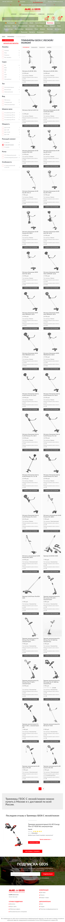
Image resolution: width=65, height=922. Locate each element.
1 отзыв (54, 687)
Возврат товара (44, 897)
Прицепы (52, 26)
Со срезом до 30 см (9, 115)
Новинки (41, 14)
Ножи (31, 23)
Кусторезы (58, 29)
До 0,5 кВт (7, 127)
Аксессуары (40, 32)
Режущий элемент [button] (9, 139)
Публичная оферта (15, 909)
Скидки (42, 906)
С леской (6, 142)
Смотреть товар (34, 842)
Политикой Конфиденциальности (41, 877)
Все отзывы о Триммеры (32, 851)
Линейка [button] (5, 47)
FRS (5, 70)
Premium (6, 55)
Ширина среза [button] (7, 109)
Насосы (57, 23)
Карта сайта (13, 906)
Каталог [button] (14, 14)
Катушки (32, 26)
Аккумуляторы (8, 29)
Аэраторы (7, 26)
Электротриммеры (9, 104)
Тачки (59, 26)
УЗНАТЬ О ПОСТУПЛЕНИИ (30, 85)
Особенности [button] (7, 162)
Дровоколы (29, 29)
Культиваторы (19, 29)
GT (5, 72)
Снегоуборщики (40, 23)
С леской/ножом (9, 145)
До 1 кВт (6, 130)
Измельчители (22, 26)
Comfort (6, 50)
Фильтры (39, 26)
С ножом (6, 147)
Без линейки (7, 57)
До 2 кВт (6, 134)
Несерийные (7, 79)
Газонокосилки (23, 23)
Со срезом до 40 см (9, 119)
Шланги (42, 29)
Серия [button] (4, 62)
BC (5, 65)
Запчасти (32, 32)
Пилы (36, 29)
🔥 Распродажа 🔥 (11, 23)
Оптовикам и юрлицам (27, 14)
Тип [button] (3, 84)
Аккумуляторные (9, 87)
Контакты (50, 14)
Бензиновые (7, 89)
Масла (14, 26)
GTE (5, 74)
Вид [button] (3, 96)
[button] (38, 2)
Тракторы (50, 29)
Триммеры (50, 23)
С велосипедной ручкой (10, 157)
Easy (5, 52)
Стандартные (8, 102)
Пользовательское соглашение (18, 911)
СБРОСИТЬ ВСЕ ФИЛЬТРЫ (10, 43)
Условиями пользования (31, 879)
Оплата (42, 895)
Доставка (42, 892)
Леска (46, 26)
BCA (5, 67)
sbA (5, 77)
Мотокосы (7, 100)
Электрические (8, 92)
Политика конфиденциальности (49, 909)
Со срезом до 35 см (9, 117)
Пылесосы (24, 32)
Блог (41, 904)
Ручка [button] (4, 151)
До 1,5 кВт (7, 132)
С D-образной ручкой (10, 155)
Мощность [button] (6, 124)
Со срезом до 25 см (9, 112)
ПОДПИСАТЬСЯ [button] (47, 874)
